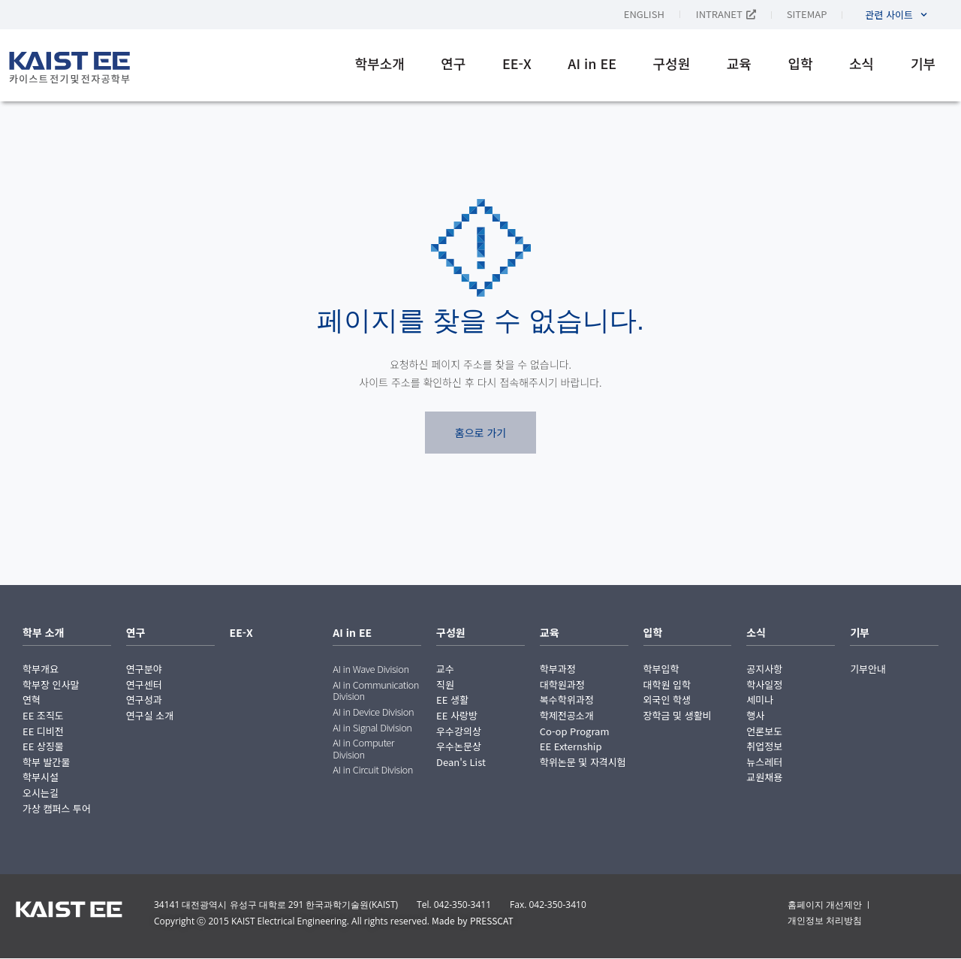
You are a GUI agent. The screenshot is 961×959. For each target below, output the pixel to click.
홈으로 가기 (480, 432)
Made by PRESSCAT (473, 920)
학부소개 (380, 63)
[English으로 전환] (659, 14)
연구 (453, 63)
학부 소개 (43, 632)
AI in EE (592, 63)
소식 (861, 63)
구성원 (672, 63)
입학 (800, 63)
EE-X (517, 63)
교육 (739, 63)
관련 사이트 (896, 15)
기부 (923, 63)
